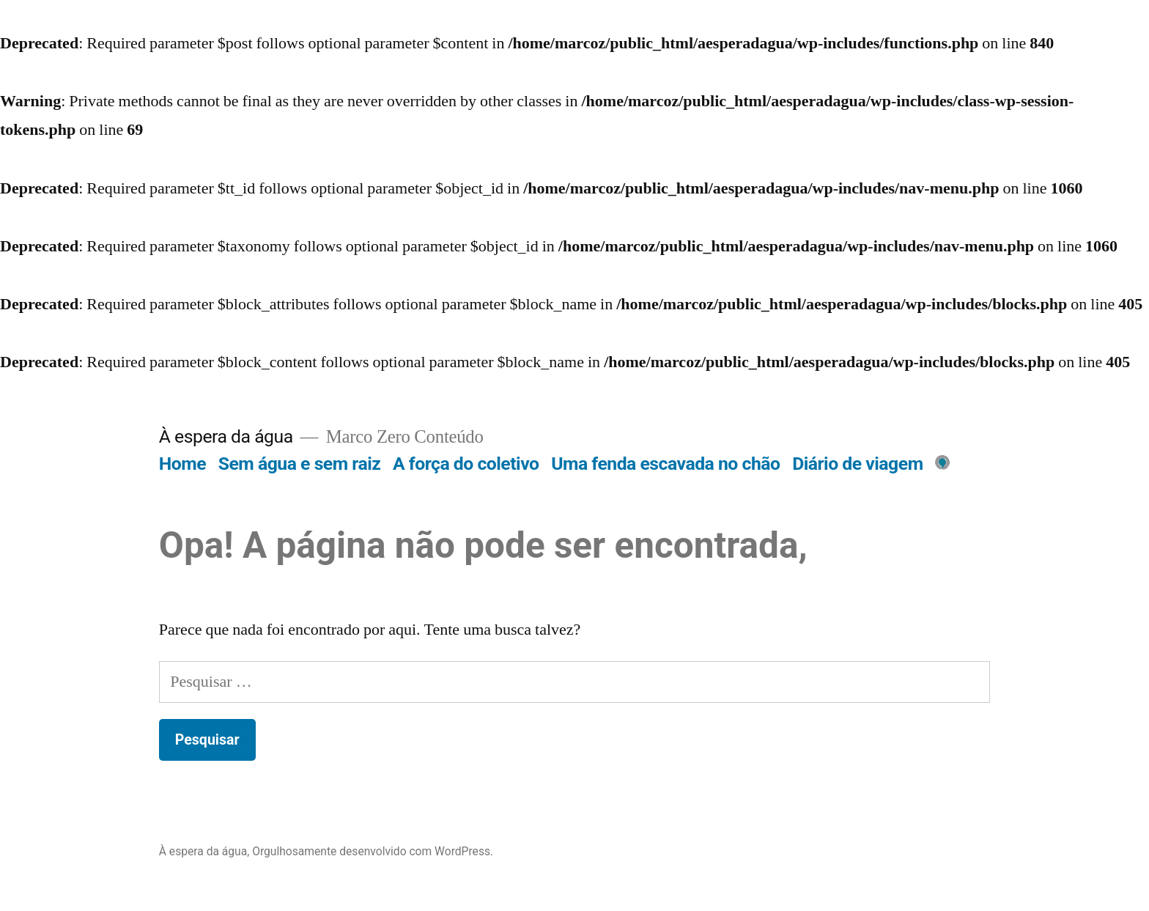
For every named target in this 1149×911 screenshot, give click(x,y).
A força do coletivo (466, 463)
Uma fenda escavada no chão (665, 463)
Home (182, 463)
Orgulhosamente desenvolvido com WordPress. (372, 851)
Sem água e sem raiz (299, 463)
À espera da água (226, 436)
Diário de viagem (857, 463)
